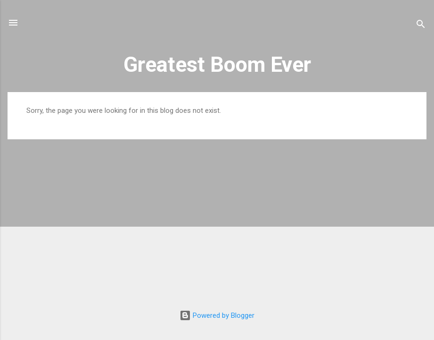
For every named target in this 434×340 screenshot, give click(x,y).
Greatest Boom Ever (217, 64)
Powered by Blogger (217, 315)
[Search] (420, 25)
